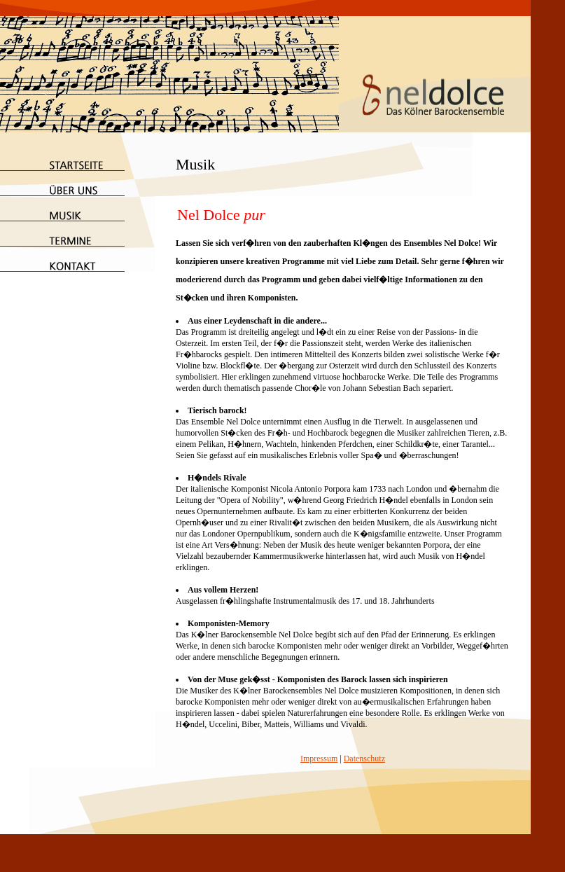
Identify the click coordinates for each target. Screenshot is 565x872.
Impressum (318, 758)
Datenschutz (364, 758)
